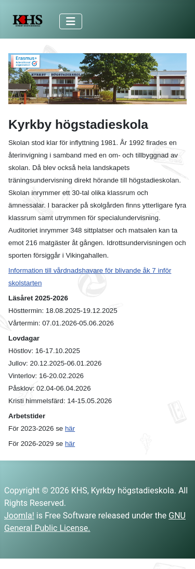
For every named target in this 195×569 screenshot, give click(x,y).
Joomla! (19, 515)
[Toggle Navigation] (70, 21)
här (70, 428)
